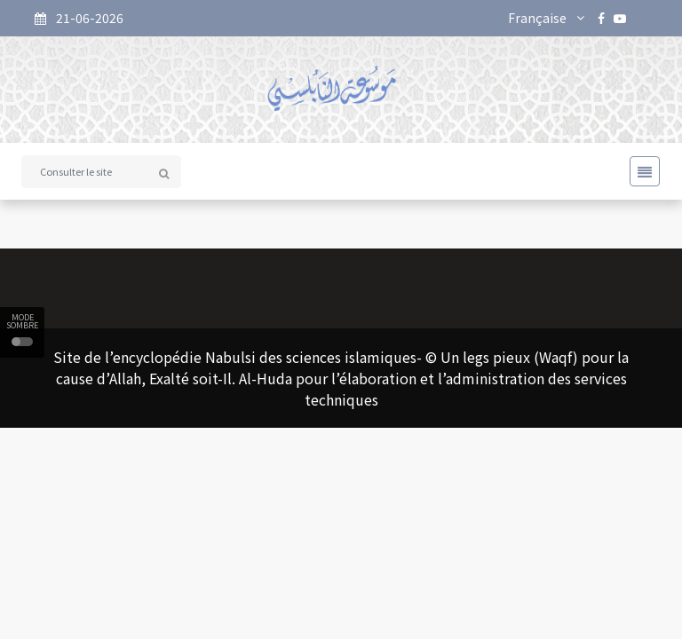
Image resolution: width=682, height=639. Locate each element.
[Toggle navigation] (639, 171)
